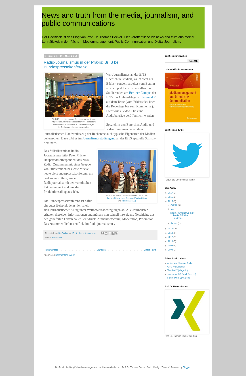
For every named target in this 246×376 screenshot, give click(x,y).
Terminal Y (148, 97)
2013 (170, 233)
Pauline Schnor (140, 198)
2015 (170, 201)
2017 (170, 193)
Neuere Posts (51, 250)
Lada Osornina (127, 198)
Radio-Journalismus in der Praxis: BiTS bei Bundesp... (182, 215)
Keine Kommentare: (88, 233)
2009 (170, 245)
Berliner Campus (140, 93)
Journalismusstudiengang (98, 138)
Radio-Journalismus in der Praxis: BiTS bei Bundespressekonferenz (81, 64)
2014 (170, 228)
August (174, 205)
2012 (170, 237)
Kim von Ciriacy (113, 198)
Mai (173, 209)
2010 (170, 241)
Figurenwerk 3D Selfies (178, 278)
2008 (170, 249)
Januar (174, 223)
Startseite (101, 250)
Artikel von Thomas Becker (180, 263)
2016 (170, 197)
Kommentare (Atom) (65, 255)
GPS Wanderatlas (176, 266)
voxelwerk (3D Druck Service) (181, 274)
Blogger (186, 367)
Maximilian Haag (128, 201)
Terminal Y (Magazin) (177, 270)
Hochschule (57, 237)
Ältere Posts (150, 250)
